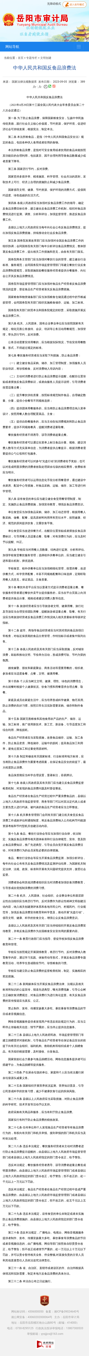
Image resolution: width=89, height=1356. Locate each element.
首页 (20, 58)
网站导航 (12, 47)
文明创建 (45, 58)
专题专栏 (31, 58)
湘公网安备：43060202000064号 (31, 1317)
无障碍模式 (54, 3)
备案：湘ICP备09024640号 (62, 1311)
